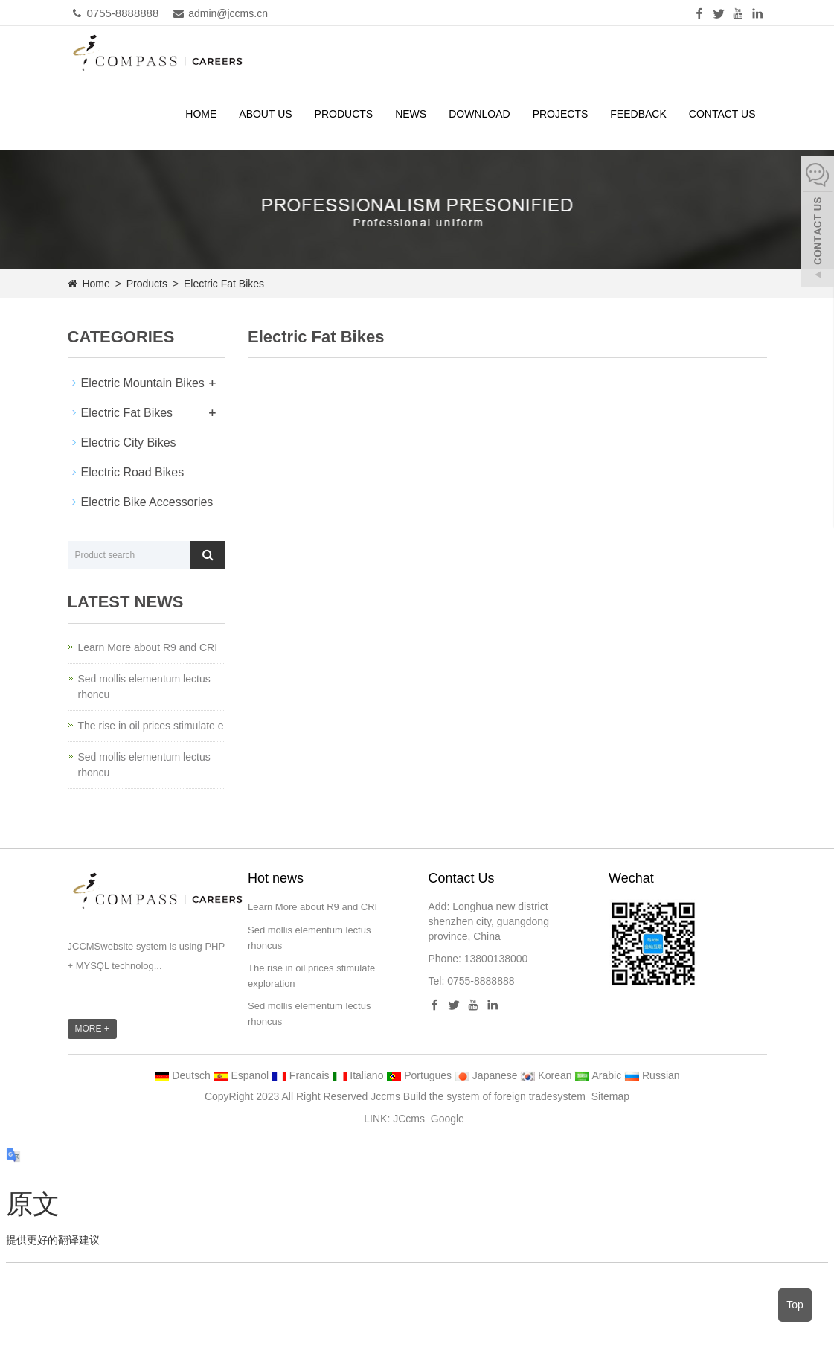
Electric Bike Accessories (147, 502)
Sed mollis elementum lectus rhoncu (144, 686)
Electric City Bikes (128, 442)
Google (447, 1119)
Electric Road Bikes (133, 472)
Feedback (638, 114)
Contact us (722, 114)
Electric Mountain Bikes (143, 383)
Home (200, 114)
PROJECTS (560, 114)
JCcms (409, 1119)
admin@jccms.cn (217, 13)
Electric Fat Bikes (222, 284)
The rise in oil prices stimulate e (151, 726)
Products (344, 114)
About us (265, 114)
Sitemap (610, 1096)
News (410, 114)
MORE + (92, 1028)
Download (479, 114)
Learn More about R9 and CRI (148, 647)
